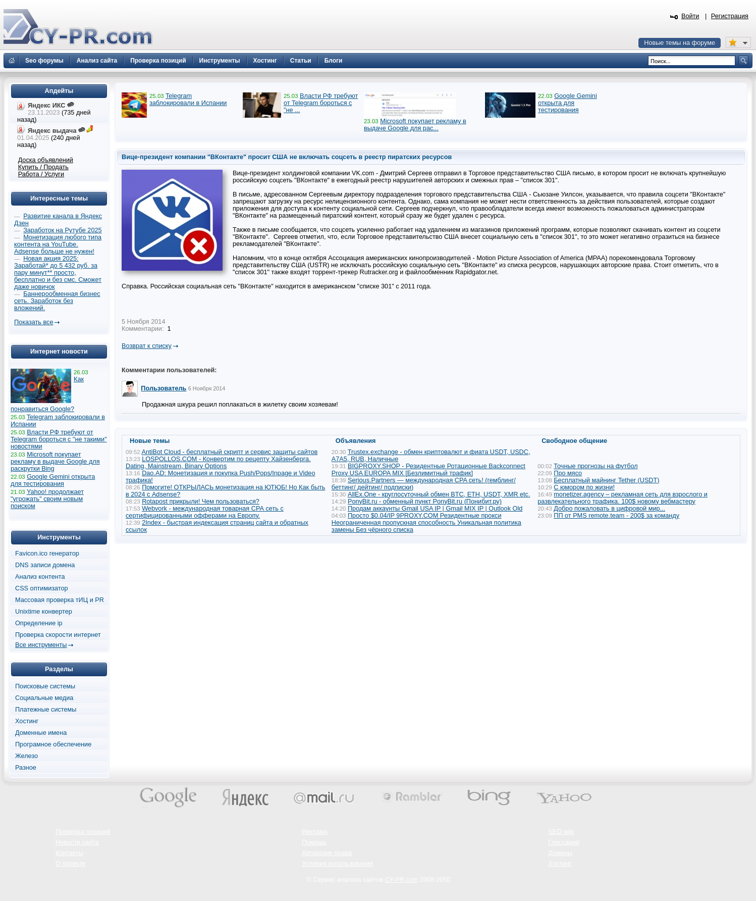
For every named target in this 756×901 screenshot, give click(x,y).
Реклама (315, 831)
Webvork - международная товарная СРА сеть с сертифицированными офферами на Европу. (205, 512)
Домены (560, 853)
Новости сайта (77, 842)
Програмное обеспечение (53, 744)
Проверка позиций (83, 831)
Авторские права (327, 853)
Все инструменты (41, 644)
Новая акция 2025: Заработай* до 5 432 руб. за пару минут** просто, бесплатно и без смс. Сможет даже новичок (57, 272)
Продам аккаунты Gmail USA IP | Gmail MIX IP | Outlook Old (435, 508)
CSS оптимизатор (41, 588)
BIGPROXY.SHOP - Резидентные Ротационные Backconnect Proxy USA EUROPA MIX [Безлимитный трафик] (428, 470)
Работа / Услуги (41, 174)
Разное (25, 767)
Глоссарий (563, 842)
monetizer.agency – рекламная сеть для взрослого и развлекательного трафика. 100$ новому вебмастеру (622, 498)
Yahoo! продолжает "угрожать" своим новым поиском (47, 499)
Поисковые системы (45, 686)
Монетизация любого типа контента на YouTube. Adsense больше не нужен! (57, 244)
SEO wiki (561, 831)
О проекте (71, 863)
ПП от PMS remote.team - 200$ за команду (616, 515)
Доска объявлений (45, 160)
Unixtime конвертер (43, 611)
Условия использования (337, 863)
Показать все (33, 322)
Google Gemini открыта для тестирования (567, 103)
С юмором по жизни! (584, 487)
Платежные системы (45, 709)
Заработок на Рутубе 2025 (62, 230)
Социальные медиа (44, 698)
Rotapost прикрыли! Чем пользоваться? (200, 501)
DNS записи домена (45, 565)
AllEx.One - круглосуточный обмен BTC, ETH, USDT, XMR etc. (439, 494)
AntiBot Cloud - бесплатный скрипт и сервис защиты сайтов (229, 452)
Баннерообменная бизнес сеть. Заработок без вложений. (57, 301)
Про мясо (568, 473)
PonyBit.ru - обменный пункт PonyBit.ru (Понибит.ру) (425, 501)
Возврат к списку (147, 345)
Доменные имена (41, 732)
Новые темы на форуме (679, 42)
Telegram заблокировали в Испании (188, 99)
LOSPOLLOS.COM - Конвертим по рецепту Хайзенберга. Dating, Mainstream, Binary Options (218, 463)
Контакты (69, 853)
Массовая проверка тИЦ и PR (59, 600)
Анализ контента (40, 576)
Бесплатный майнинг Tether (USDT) (606, 480)
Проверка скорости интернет (58, 634)
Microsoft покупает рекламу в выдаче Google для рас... (415, 125)
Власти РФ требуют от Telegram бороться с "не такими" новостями (59, 439)
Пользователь (163, 388)
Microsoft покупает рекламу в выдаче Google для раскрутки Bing (55, 461)
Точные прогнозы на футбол (595, 466)
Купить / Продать (43, 167)
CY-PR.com (401, 879)
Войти (690, 16)
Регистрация (729, 16)
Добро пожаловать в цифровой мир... (609, 508)
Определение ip (39, 623)
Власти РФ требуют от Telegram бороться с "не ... (321, 103)
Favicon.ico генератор (47, 553)
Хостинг (26, 721)
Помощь (314, 842)
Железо (26, 756)
